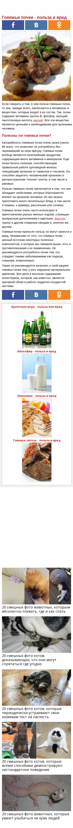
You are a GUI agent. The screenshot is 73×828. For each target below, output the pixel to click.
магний (38, 120)
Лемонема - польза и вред (36, 396)
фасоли (60, 218)
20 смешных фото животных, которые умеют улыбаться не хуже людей (35, 816)
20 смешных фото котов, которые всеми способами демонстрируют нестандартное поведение (32, 765)
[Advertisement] (36, 524)
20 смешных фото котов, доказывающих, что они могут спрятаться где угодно (29, 659)
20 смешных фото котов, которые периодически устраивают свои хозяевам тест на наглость (32, 712)
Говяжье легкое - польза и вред (37, 440)
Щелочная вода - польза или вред (36, 307)
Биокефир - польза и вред (36, 351)
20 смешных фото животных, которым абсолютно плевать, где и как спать (36, 609)
